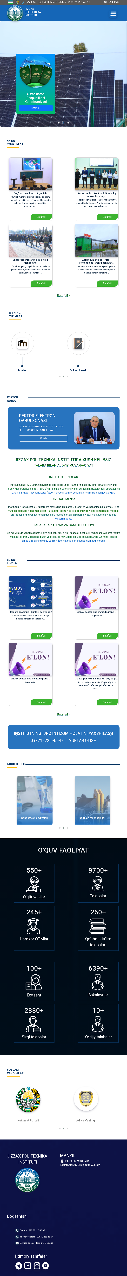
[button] (60, 376)
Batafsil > (63, 296)
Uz (106, 1)
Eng (111, 1)
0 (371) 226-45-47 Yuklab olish (63, 740)
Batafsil (35, 108)
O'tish (43, 438)
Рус (117, 1)
